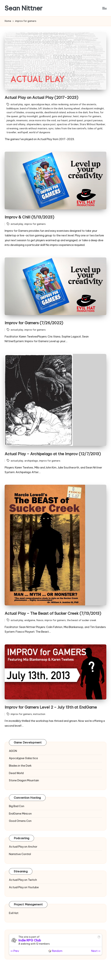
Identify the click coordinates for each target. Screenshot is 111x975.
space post (49, 124)
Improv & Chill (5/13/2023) (29, 217)
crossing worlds (34, 112)
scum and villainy (16, 124)
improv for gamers (90, 116)
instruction (39, 714)
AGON (13, 751)
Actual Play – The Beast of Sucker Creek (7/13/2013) (53, 613)
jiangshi (11, 120)
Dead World (16, 773)
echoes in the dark (77, 112)
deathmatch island (55, 112)
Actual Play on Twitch (23, 880)
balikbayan (13, 108)
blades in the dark (53, 108)
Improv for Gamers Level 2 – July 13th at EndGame (51, 707)
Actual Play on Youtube (24, 887)
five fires (94, 112)
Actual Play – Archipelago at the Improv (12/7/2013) (53, 453)
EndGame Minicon (20, 813)
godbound (45, 116)
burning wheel (72, 108)
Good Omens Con (20, 821)
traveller (11, 132)
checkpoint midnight (92, 108)
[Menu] (104, 8)
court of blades (15, 112)
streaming (12, 128)
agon (27, 104)
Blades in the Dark (20, 765)
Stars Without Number (92, 124)
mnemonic (22, 120)
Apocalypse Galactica (23, 758)
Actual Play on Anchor (23, 846)
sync (51, 128)
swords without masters (33, 128)
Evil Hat (13, 913)
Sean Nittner (23, 8)
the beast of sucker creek (81, 620)
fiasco (39, 620)
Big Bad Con (16, 806)
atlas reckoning (60, 104)
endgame (29, 620)
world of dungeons (39, 132)
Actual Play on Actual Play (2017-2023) (41, 97)
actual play (16, 104)
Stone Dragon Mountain (24, 780)
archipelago (31, 460)
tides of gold (95, 128)
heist (76, 116)
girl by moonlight (28, 116)
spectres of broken (68, 124)
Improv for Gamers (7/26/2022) (34, 323)
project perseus (93, 120)
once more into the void (42, 120)
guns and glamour (62, 116)
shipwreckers (34, 124)
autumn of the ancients (83, 104)
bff (40, 108)
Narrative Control (20, 854)
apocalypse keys (40, 104)
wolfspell (23, 132)
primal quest (76, 120)
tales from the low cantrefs (70, 128)
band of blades (28, 108)
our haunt (62, 120)
